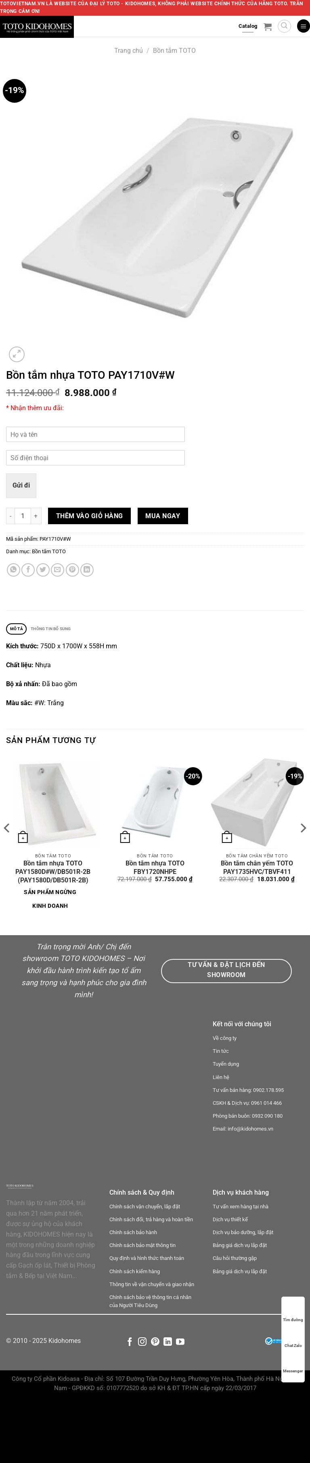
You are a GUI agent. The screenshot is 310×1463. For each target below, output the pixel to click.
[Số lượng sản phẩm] (23, 516)
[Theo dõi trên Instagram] (142, 1406)
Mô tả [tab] (19, 630)
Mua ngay (162, 516)
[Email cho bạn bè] (57, 570)
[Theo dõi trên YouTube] (180, 1406)
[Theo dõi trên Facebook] (130, 1406)
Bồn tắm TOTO (174, 50)
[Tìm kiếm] (284, 26)
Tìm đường (293, 1312)
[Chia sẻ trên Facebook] (28, 570)
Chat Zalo (293, 1338)
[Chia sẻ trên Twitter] (43, 570)
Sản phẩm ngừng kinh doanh (50, 901)
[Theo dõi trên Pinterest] (155, 1406)
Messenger (293, 1363)
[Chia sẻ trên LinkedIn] (87, 570)
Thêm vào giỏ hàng (89, 516)
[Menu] (303, 26)
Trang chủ (128, 50)
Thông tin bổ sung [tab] (63, 630)
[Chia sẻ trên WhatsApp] (13, 570)
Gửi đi (21, 485)
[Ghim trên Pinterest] (72, 570)
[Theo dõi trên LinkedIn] (167, 1406)
